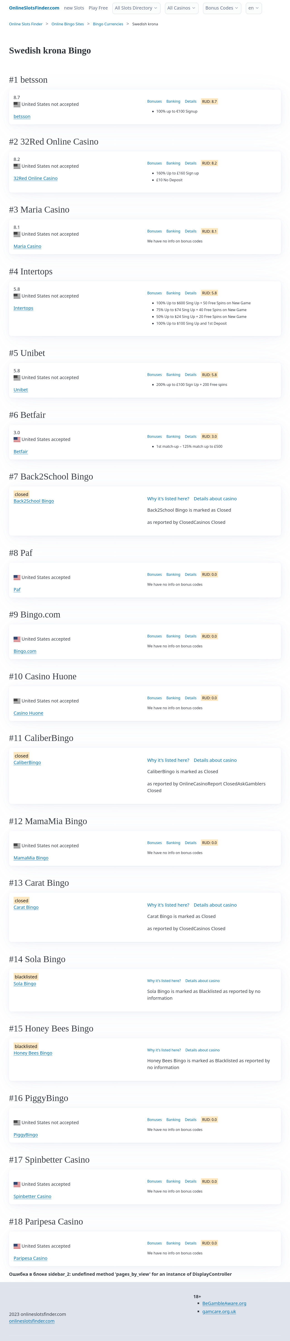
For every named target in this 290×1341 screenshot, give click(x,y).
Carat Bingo (26, 907)
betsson (22, 116)
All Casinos (178, 8)
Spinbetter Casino (32, 1196)
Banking (173, 101)
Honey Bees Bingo (33, 1053)
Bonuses (154, 101)
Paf (17, 589)
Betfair (21, 451)
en (251, 8)
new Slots (74, 8)
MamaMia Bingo (31, 858)
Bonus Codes (219, 8)
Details (190, 101)
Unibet (21, 390)
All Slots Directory (133, 8)
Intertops (23, 308)
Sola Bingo (25, 983)
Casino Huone (28, 713)
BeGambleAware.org (224, 1303)
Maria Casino (27, 246)
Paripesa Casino (30, 1258)
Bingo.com (25, 651)
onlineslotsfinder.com (32, 1321)
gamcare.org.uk (219, 1311)
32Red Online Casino (36, 178)
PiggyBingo (26, 1135)
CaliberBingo (27, 762)
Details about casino (215, 499)
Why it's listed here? (168, 499)
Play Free (98, 8)
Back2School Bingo (34, 501)
